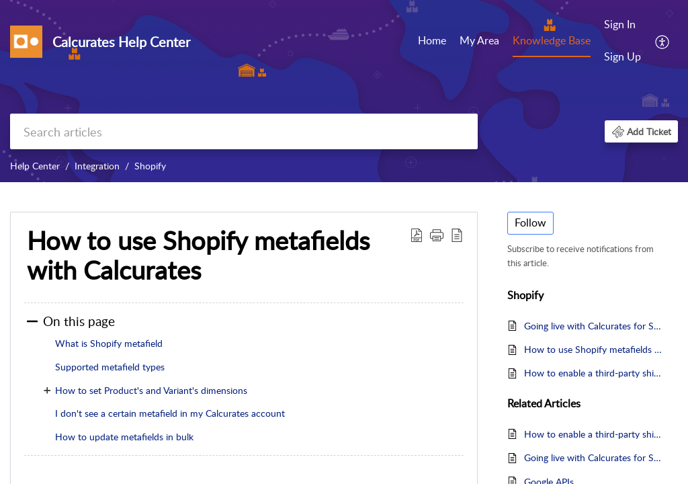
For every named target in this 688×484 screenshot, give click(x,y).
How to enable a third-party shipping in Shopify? (594, 372)
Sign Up (622, 56)
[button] (663, 41)
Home (432, 40)
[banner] (344, 91)
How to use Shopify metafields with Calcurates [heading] (198, 255)
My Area (479, 40)
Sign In (620, 24)
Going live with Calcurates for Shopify (594, 325)
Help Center (35, 165)
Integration (97, 165)
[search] (244, 131)
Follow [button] (530, 222)
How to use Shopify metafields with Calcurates (594, 349)
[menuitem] (432, 42)
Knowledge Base (552, 40)
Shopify (150, 165)
